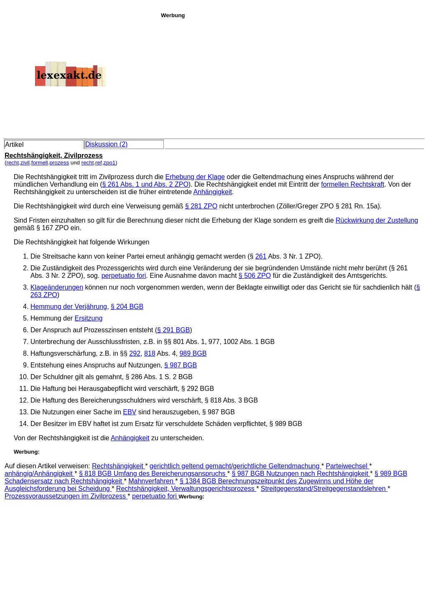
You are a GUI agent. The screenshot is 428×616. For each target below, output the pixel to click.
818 (149, 353)
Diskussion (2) (106, 144)
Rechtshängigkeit (118, 466)
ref (98, 162)
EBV (129, 412)
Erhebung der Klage (195, 176)
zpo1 (109, 162)
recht (12, 162)
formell (39, 162)
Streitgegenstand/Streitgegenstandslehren (324, 488)
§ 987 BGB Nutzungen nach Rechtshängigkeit (301, 473)
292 (134, 353)
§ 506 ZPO (255, 275)
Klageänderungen (57, 287)
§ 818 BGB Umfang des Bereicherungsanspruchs (153, 473)
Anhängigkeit (212, 191)
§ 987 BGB (180, 365)
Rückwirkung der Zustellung (377, 220)
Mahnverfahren (151, 481)
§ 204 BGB (127, 306)
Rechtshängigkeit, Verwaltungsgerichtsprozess (186, 488)
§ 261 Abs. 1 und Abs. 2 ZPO (145, 184)
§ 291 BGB (173, 330)
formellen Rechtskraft (352, 184)
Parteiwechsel (347, 466)
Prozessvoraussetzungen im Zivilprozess (66, 496)
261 (261, 256)
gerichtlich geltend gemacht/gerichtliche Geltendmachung (235, 466)
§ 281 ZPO (201, 206)
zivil (25, 162)
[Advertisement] (292, 77)
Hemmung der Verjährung (69, 306)
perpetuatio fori (124, 275)
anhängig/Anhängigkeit (39, 473)
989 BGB (192, 353)
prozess (59, 162)
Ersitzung (89, 318)
